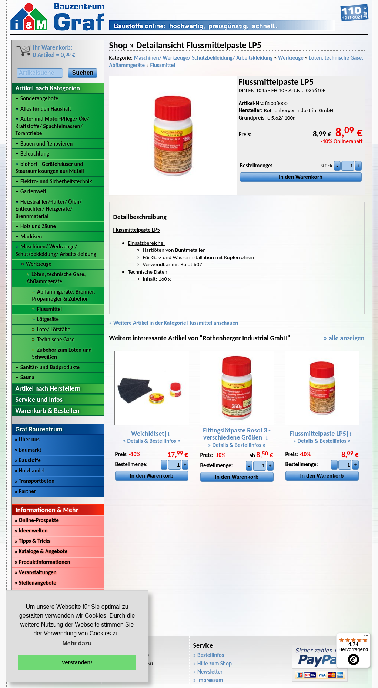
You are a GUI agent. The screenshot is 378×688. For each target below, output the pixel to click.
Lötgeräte (48, 319)
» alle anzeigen (344, 338)
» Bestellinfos (208, 655)
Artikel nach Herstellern (48, 388)
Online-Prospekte (37, 520)
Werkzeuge (38, 264)
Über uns (27, 439)
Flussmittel (49, 309)
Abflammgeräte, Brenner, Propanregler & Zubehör (63, 295)
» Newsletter (208, 671)
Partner (25, 491)
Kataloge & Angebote (41, 551)
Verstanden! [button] (77, 662)
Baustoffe (28, 460)
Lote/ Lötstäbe (53, 329)
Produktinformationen (42, 562)
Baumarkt (28, 450)
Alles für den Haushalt (45, 109)
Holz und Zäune (38, 226)
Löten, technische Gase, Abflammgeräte (56, 278)
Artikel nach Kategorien (48, 88)
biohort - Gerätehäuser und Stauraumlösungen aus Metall (50, 168)
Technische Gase (56, 339)
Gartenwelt (33, 191)
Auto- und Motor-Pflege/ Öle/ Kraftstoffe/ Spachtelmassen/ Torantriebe (52, 126)
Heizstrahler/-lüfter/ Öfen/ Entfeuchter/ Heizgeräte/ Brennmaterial (49, 209)
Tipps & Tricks (33, 541)
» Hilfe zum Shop (212, 663)
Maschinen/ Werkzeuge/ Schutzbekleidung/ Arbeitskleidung (56, 250)
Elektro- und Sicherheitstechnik (56, 181)
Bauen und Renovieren (46, 143)
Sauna (27, 377)
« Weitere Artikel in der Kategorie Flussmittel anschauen (173, 323)
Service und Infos (39, 399)
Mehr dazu (76, 643)
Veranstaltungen (36, 572)
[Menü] (366, 637)
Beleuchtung (34, 153)
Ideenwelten (31, 530)
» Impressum (208, 680)
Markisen (31, 236)
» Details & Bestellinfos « (151, 441)
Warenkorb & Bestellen (48, 411)
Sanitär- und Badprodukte (50, 367)
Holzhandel (30, 470)
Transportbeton (35, 481)
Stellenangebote (35, 583)
